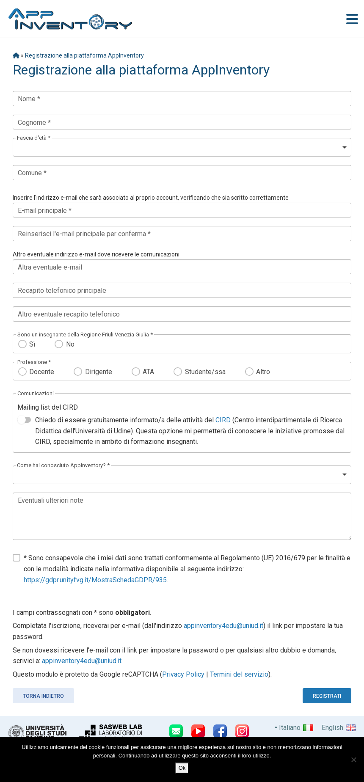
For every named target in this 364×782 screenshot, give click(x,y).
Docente (41, 372)
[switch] (24, 420)
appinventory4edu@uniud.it (223, 626)
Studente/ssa (205, 372)
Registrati (327, 696)
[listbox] (182, 147)
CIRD (223, 420)
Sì (32, 344)
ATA (148, 372)
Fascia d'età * (33, 137)
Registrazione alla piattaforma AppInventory (84, 55)
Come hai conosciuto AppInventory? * (63, 465)
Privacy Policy (183, 674)
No (70, 344)
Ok (182, 768)
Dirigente (98, 372)
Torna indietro (43, 696)
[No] (353, 759)
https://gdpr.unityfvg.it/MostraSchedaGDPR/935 (95, 580)
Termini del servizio (239, 674)
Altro (263, 372)
